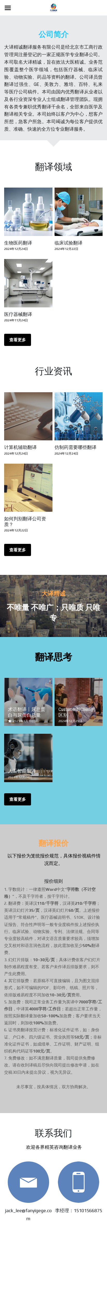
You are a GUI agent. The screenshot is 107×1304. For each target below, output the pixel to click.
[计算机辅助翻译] (28, 416)
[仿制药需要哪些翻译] (79, 416)
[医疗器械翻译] (28, 283)
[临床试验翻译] (79, 212)
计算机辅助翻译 (20, 447)
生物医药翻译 (18, 243)
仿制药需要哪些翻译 (75, 447)
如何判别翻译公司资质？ (25, 521)
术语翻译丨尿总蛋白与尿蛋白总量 (26, 712)
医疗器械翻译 (18, 314)
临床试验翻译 (68, 243)
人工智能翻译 (22, 771)
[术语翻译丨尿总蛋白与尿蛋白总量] (28, 702)
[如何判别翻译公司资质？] (28, 488)
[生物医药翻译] (28, 212)
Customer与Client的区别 (76, 712)
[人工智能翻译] (28, 758)
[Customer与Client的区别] (79, 702)
